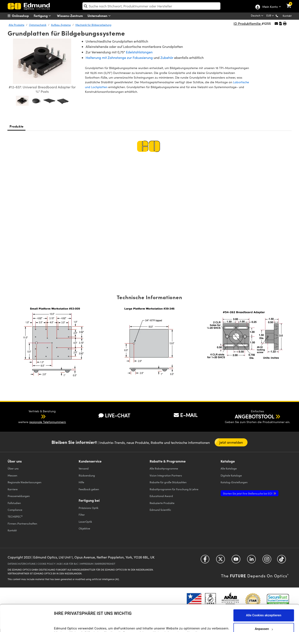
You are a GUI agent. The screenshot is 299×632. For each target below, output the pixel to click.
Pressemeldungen (19, 496)
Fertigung (43, 15)
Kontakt (287, 15)
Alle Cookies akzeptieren (263, 588)
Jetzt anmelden (231, 442)
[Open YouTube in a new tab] (236, 560)
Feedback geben (89, 489)
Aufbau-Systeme (61, 24)
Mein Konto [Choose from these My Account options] (269, 7)
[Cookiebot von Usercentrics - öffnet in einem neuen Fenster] (27, 623)
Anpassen (264, 602)
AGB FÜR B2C (71, 563)
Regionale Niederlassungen (24, 482)
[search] (151, 6)
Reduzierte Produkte (162, 503)
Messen (12, 475)
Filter (82, 514)
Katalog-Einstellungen (234, 482)
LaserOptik (85, 521)
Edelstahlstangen (139, 52)
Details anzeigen (66, 624)
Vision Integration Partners (166, 475)
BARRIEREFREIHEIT (105, 563)
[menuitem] (24, 15)
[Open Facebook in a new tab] (205, 560)
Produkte (16, 126)
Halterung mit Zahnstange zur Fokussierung (119, 57)
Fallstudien (14, 503)
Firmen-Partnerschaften (22, 523)
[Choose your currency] (270, 16)
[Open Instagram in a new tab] (267, 560)
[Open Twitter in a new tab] (220, 560)
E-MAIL (185, 414)
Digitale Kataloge (231, 475)
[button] (280, 16)
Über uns (13, 468)
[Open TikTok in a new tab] (281, 560)
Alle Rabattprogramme (164, 468)
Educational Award (161, 496)
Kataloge (229, 468)
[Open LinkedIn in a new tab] (251, 560)
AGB (59, 563)
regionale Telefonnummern (47, 422)
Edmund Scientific (160, 509)
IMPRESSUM (86, 563)
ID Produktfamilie (247, 23)
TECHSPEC (15, 516)
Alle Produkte (16, 24)
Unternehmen (100, 15)
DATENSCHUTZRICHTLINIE (22, 563)
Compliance (15, 509)
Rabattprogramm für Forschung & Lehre (174, 489)
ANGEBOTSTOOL (254, 416)
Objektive (84, 528)
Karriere (13, 489)
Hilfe (81, 482)
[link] (291, 3)
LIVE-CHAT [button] (114, 415)
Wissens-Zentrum (70, 15)
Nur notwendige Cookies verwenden (263, 615)
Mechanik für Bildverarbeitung (93, 24)
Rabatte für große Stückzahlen (168, 482)
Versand (84, 468)
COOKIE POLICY (46, 563)
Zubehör (166, 57)
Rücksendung (87, 475)
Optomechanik (37, 24)
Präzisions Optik (88, 508)
